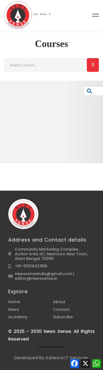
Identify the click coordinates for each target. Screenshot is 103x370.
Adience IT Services (66, 358)
